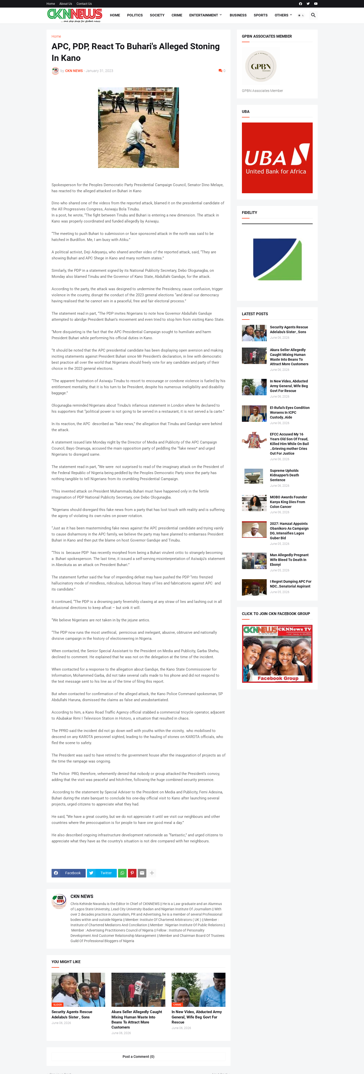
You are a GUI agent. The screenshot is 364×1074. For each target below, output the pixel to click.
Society (157, 15)
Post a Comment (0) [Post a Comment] (138, 1057)
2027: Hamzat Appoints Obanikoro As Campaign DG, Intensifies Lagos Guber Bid (289, 531)
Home (51, 4)
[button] (301, 15)
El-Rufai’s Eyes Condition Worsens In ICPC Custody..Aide (290, 412)
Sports (261, 15)
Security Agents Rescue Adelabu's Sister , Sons (72, 1014)
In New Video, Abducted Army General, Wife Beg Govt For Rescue (197, 1017)
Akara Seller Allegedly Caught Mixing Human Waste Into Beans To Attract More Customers (136, 1020)
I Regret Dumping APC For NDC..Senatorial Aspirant (290, 583)
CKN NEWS (82, 896)
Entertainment (203, 15)
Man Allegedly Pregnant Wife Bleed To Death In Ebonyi (289, 560)
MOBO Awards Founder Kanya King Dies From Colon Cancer (288, 502)
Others (281, 15)
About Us (65, 4)
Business (238, 15)
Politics (135, 15)
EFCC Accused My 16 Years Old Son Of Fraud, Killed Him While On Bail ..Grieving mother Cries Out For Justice (289, 443)
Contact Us (84, 4)
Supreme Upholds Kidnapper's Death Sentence (284, 475)
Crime (177, 15)
